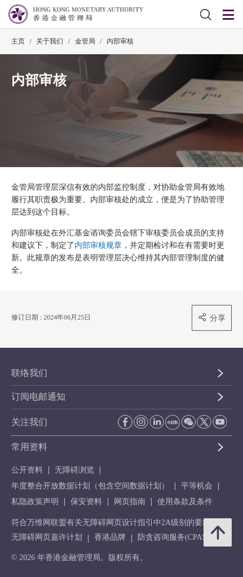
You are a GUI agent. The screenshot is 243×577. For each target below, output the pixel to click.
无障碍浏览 (74, 470)
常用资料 (29, 447)
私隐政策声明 (35, 501)
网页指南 (129, 501)
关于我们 (49, 41)
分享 (212, 317)
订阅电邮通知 (38, 396)
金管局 (85, 41)
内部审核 (120, 41)
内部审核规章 (98, 245)
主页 (18, 41)
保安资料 (86, 501)
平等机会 (197, 486)
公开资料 (27, 470)
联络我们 (29, 373)
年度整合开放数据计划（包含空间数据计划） (90, 486)
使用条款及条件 (185, 501)
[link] (206, 14)
